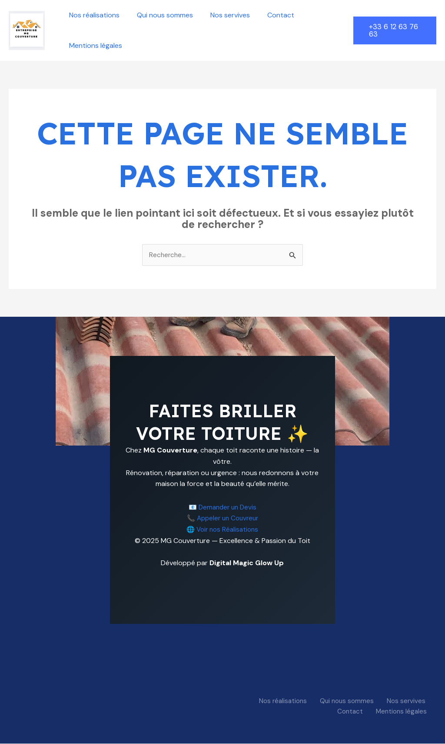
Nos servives (221, 15)
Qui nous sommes (160, 15)
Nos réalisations (92, 15)
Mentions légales (93, 45)
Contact (268, 15)
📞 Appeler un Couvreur (222, 518)
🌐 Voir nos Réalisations (222, 529)
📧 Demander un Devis (222, 507)
